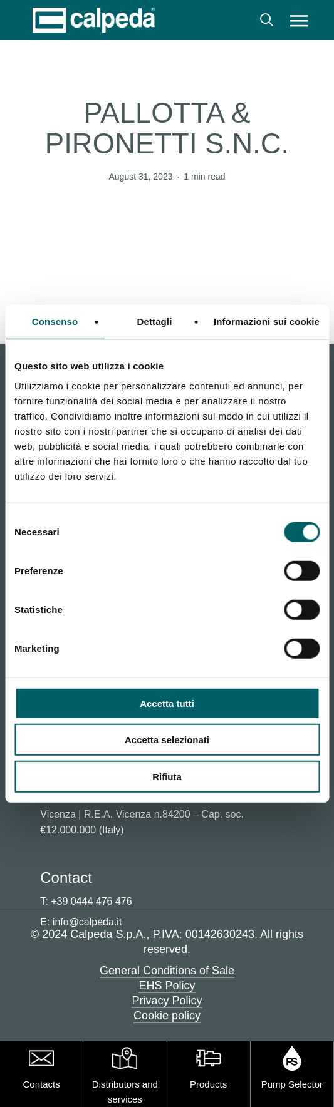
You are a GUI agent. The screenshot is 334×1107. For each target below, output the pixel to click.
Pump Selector (292, 1084)
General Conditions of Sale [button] (167, 970)
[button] (299, 20)
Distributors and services (125, 1091)
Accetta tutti (167, 703)
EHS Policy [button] (166, 985)
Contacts (41, 1084)
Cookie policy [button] (167, 1015)
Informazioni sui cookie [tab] (267, 321)
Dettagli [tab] (154, 321)
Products (208, 1084)
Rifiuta (167, 776)
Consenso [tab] (55, 321)
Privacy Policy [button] (167, 1000)
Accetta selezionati (167, 739)
